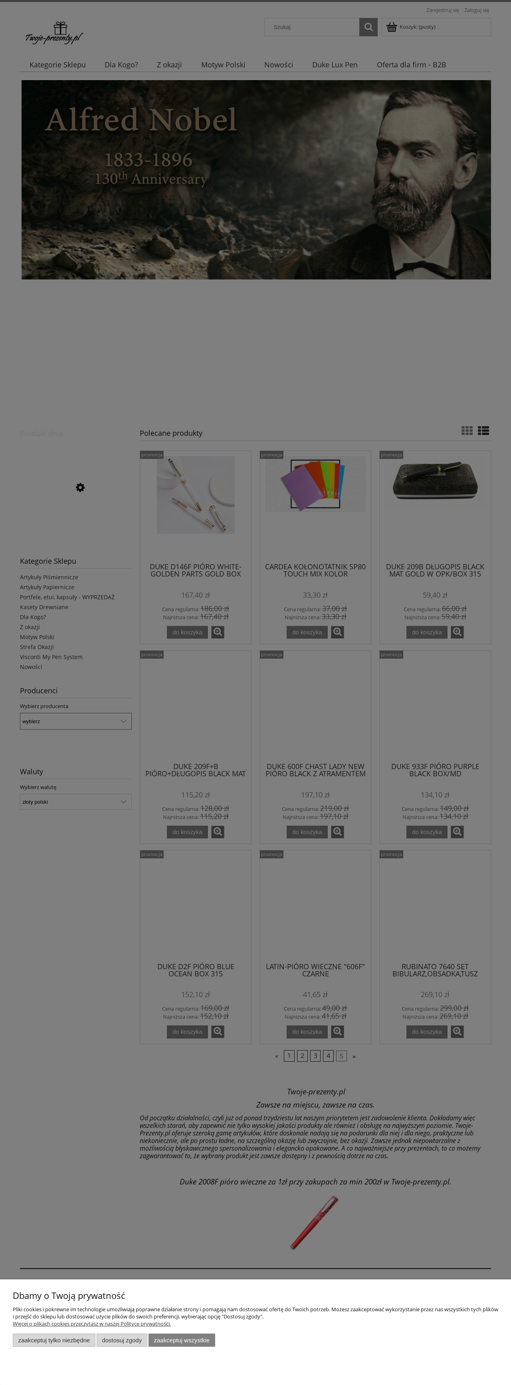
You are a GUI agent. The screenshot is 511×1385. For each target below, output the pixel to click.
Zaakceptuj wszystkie (182, 1340)
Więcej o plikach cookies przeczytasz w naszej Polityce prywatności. (92, 1323)
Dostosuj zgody (122, 1340)
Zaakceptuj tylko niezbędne (54, 1340)
